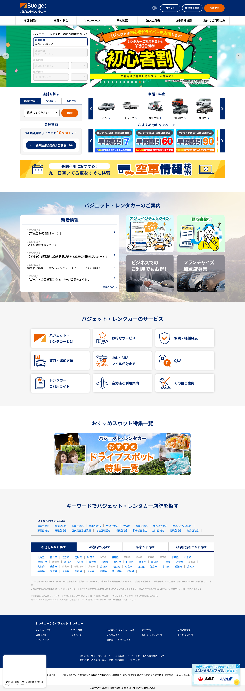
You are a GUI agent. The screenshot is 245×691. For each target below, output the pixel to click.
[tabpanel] (122, 56)
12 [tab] (144, 82)
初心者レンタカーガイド (119, 639)
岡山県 (116, 566)
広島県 (128, 566)
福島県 (115, 557)
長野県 (117, 562)
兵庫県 (53, 566)
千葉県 (175, 557)
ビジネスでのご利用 (152, 634)
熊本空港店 (95, 525)
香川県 (165, 566)
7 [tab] (124, 82)
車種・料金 (76, 629)
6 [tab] (120, 82)
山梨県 (105, 562)
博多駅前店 (61, 525)
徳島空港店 (193, 530)
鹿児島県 (116, 571)
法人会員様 (153, 20)
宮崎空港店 (142, 525)
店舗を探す (30, 20)
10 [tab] (136, 82)
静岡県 (142, 562)
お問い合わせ (184, 629)
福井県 (92, 562)
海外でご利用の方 (214, 20)
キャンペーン (92, 20)
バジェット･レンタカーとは (120, 629)
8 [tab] (128, 82)
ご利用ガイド (113, 634)
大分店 (126, 525)
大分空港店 (112, 525)
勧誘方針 (119, 660)
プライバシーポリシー (102, 656)
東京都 (187, 557)
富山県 (67, 562)
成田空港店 (122, 530)
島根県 (103, 566)
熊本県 (78, 571)
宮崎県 (103, 571)
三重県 (167, 562)
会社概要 (84, 656)
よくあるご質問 (185, 634)
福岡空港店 (43, 525)
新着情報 (146, 629)
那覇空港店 (43, 530)
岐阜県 (129, 562)
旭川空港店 (158, 530)
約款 (111, 660)
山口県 (141, 566)
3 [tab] (108, 82)
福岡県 (41, 571)
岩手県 (65, 557)
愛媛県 (178, 566)
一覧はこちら (107, 287)
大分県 (90, 571)
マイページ (76, 634)
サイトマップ (133, 660)
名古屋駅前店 (103, 530)
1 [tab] (101, 82)
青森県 (53, 557)
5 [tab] (116, 82)
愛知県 (154, 562)
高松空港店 (176, 530)
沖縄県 (130, 571)
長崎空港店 (78, 525)
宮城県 (78, 557)
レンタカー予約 (43, 629)
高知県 (190, 566)
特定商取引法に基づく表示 (93, 660)
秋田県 (90, 557)
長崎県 (65, 571)
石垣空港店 (61, 530)
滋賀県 (179, 562)
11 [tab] (140, 82)
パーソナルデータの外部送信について (145, 656)
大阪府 (41, 566)
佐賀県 (53, 571)
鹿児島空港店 (160, 525)
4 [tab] (112, 82)
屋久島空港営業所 (81, 530)
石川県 (80, 562)
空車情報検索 (183, 20)
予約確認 (122, 20)
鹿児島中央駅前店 (182, 525)
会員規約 (119, 656)
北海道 (41, 557)
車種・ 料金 (61, 20)
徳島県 (153, 566)
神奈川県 (42, 562)
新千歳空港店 (140, 530)
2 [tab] (104, 82)
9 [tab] (132, 82)
